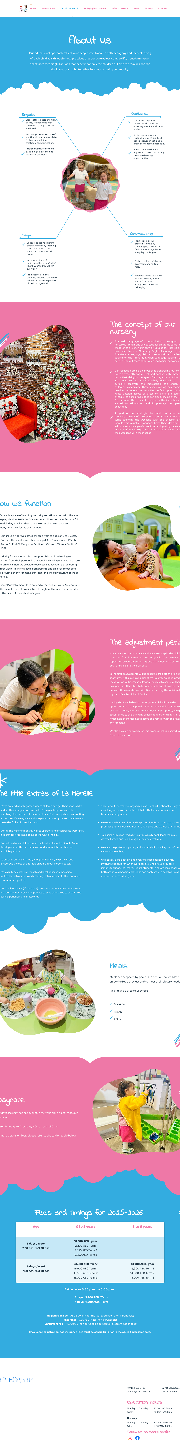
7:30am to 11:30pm (163, 1412)
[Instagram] (130, 1438)
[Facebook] (137, 1438)
